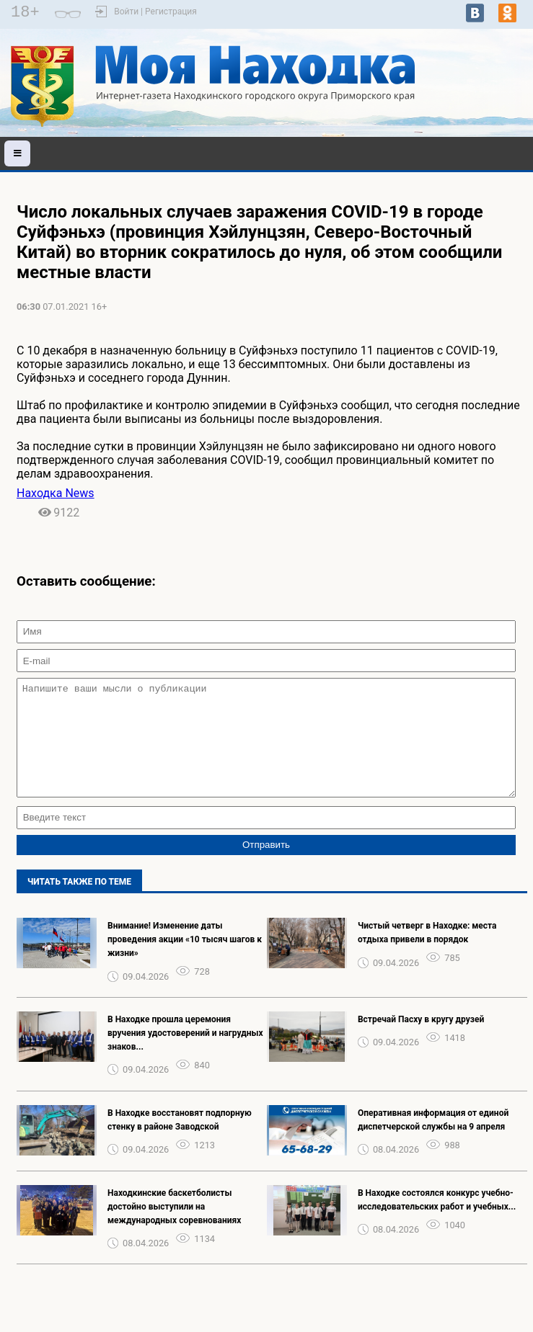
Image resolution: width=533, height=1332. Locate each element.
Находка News (55, 493)
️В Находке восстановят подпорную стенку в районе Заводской (179, 1141)
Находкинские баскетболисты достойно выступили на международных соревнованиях (174, 1228)
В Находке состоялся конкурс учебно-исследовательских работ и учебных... (437, 1221)
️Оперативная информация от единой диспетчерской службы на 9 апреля (433, 1141)
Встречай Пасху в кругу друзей (421, 1041)
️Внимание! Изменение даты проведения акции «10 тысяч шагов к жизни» (184, 961)
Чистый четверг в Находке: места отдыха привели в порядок (427, 954)
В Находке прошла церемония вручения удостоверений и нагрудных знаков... (185, 1054)
